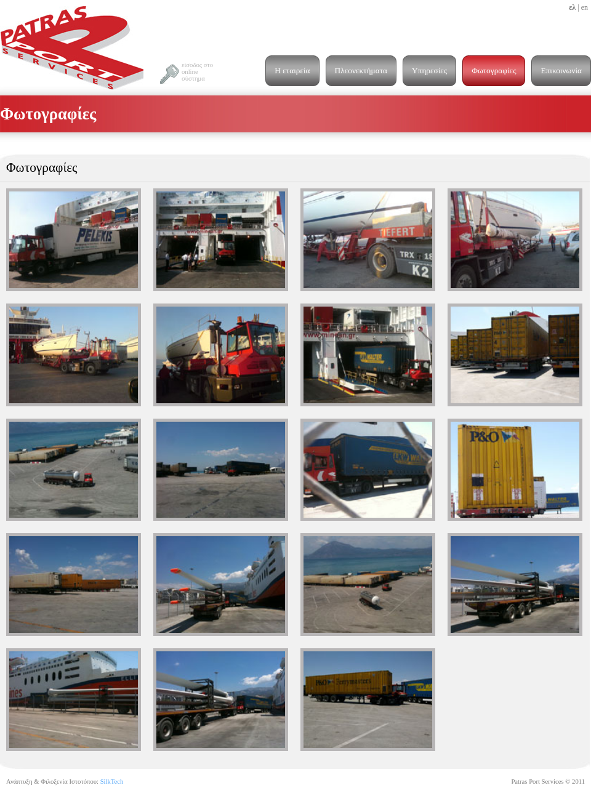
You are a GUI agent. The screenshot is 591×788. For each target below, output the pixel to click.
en (584, 7)
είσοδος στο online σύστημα (197, 72)
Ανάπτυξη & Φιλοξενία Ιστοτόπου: (64, 781)
